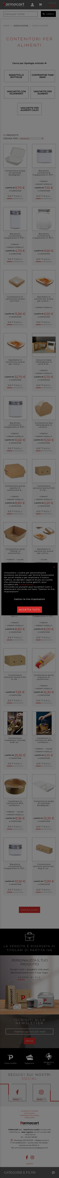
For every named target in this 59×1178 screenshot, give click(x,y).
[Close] (54, 567)
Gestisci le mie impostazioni (29, 599)
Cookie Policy (26, 584)
